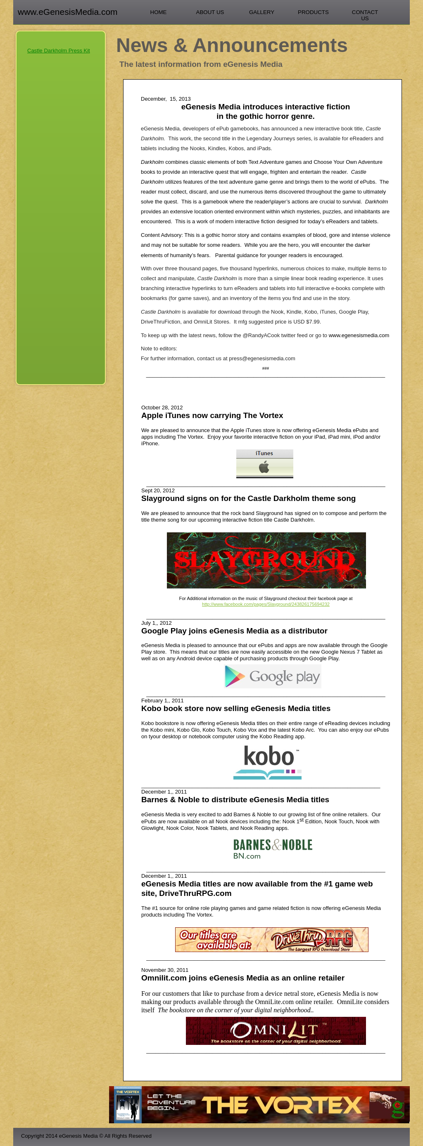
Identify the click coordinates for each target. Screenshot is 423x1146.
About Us (210, 12)
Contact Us (365, 15)
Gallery (261, 12)
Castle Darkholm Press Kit (58, 50)
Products (313, 12)
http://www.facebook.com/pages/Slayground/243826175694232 (266, 604)
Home (158, 12)
